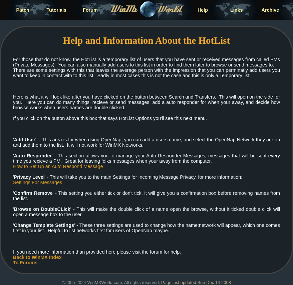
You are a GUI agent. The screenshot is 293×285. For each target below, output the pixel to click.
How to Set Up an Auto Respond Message (58, 166)
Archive (270, 10)
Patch (22, 10)
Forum (90, 10)
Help (203, 10)
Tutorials (56, 10)
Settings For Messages (37, 182)
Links (236, 10)
